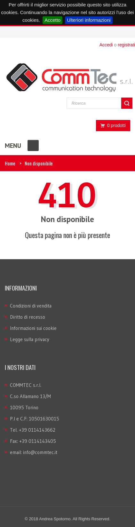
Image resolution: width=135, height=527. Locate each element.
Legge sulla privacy (29, 339)
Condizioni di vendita (31, 306)
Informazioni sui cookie (33, 328)
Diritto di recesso (27, 317)
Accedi (106, 44)
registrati (126, 44)
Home (10, 163)
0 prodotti (111, 125)
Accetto (52, 20)
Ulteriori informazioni (89, 20)
